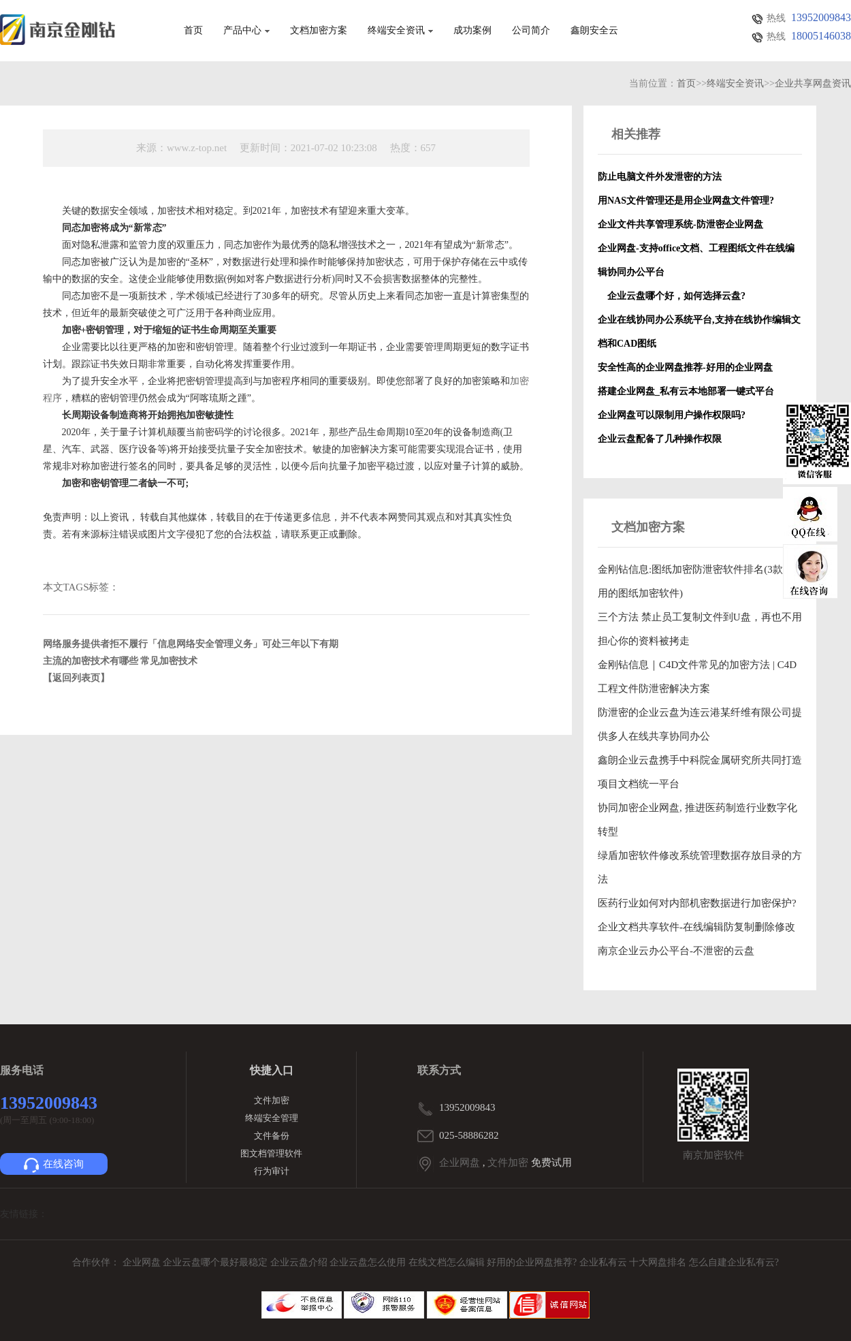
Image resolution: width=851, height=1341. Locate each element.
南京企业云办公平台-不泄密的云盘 (676, 950)
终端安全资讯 (400, 30)
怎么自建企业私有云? (734, 1262)
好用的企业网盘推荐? (533, 1262)
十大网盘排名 (657, 1262)
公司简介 (531, 30)
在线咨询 (54, 1165)
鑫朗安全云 (594, 30)
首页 (193, 30)
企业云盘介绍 (300, 1262)
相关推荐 (635, 134)
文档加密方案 (318, 30)
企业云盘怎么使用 (369, 1262)
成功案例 (472, 30)
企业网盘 (459, 1162)
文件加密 (271, 1100)
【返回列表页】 (76, 678)
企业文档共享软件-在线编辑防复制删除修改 (696, 926)
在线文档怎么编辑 (446, 1262)
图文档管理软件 (271, 1153)
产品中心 (246, 30)
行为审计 (271, 1171)
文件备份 (271, 1136)
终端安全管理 (271, 1118)
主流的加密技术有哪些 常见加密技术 (120, 661)
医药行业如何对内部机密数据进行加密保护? (697, 903)
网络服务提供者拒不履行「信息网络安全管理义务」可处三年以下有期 (190, 644)
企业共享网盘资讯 (813, 83)
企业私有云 (604, 1262)
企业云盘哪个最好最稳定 (216, 1262)
